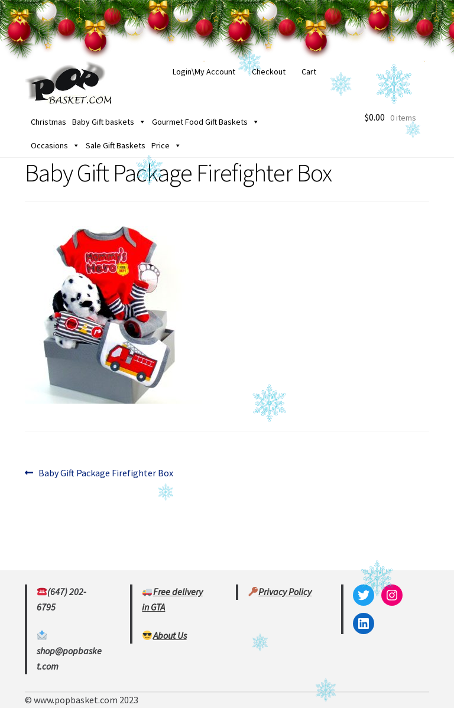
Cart (308, 71)
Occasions (55, 145)
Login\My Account (204, 71)
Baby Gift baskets (109, 122)
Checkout (269, 71)
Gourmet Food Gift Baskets (206, 122)
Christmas (48, 121)
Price (166, 145)
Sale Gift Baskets (115, 145)
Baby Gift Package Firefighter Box (105, 473)
